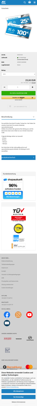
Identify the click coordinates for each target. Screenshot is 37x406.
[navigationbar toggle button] (34, 2)
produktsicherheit (8, 157)
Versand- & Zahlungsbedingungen (10, 274)
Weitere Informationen (18, 402)
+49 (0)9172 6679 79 (7, 304)
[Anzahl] (18, 87)
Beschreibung (6, 117)
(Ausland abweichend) (22, 59)
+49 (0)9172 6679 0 (6, 298)
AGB (2, 278)
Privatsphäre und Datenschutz (9, 281)
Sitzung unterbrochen (7, 284)
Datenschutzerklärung (12, 387)
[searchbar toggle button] (24, 2)
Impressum (4, 268)
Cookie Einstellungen (7, 287)
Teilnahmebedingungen (8, 264)
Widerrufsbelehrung (7, 261)
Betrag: (3, 70)
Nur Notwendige (18, 397)
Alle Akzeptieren (18, 391)
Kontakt (3, 271)
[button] (4, 87)
